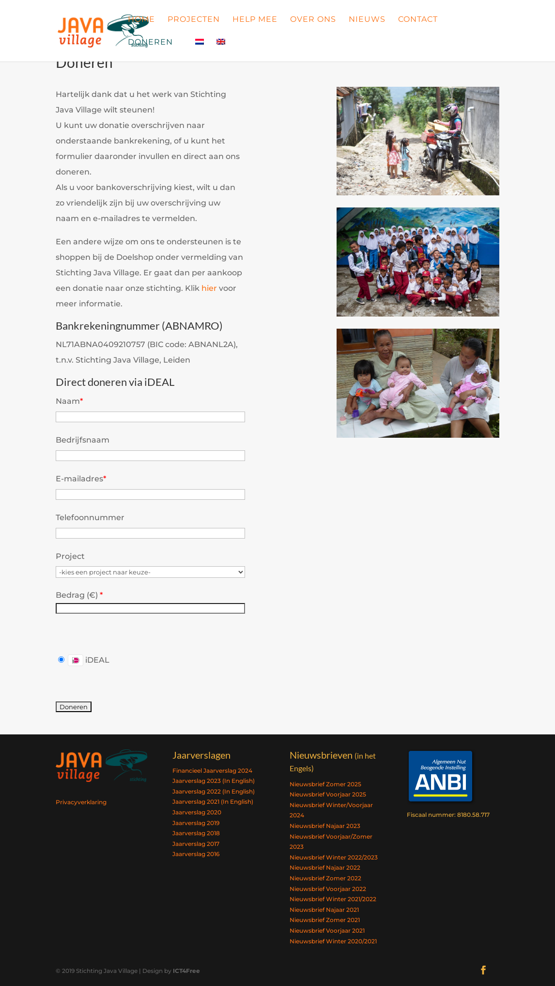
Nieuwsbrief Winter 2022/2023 (334, 857)
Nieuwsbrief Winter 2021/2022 (333, 899)
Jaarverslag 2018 (196, 833)
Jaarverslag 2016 (195, 854)
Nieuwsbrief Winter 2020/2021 (333, 941)
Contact (418, 20)
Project (70, 556)
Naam (69, 401)
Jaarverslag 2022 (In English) (213, 791)
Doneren (150, 43)
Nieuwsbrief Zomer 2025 (325, 784)
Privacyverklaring (81, 802)
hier (209, 288)
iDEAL (83, 660)
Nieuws (367, 20)
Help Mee (255, 20)
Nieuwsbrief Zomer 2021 (325, 919)
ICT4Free (186, 970)
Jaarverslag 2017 (195, 843)
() (94, 595)
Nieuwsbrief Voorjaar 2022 (328, 888)
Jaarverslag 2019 (195, 823)
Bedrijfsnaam (82, 440)
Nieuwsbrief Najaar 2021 (324, 909)
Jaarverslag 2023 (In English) (213, 780)
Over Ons (313, 20)
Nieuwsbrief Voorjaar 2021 (327, 930)
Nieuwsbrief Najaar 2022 (325, 867)
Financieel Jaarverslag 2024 (212, 770)
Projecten (194, 20)
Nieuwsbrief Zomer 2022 (325, 878)
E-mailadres (81, 478)
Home (141, 20)
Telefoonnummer (90, 517)
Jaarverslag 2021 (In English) (212, 801)
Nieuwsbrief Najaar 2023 (325, 825)
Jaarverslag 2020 (196, 812)
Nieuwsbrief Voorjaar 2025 (328, 794)
